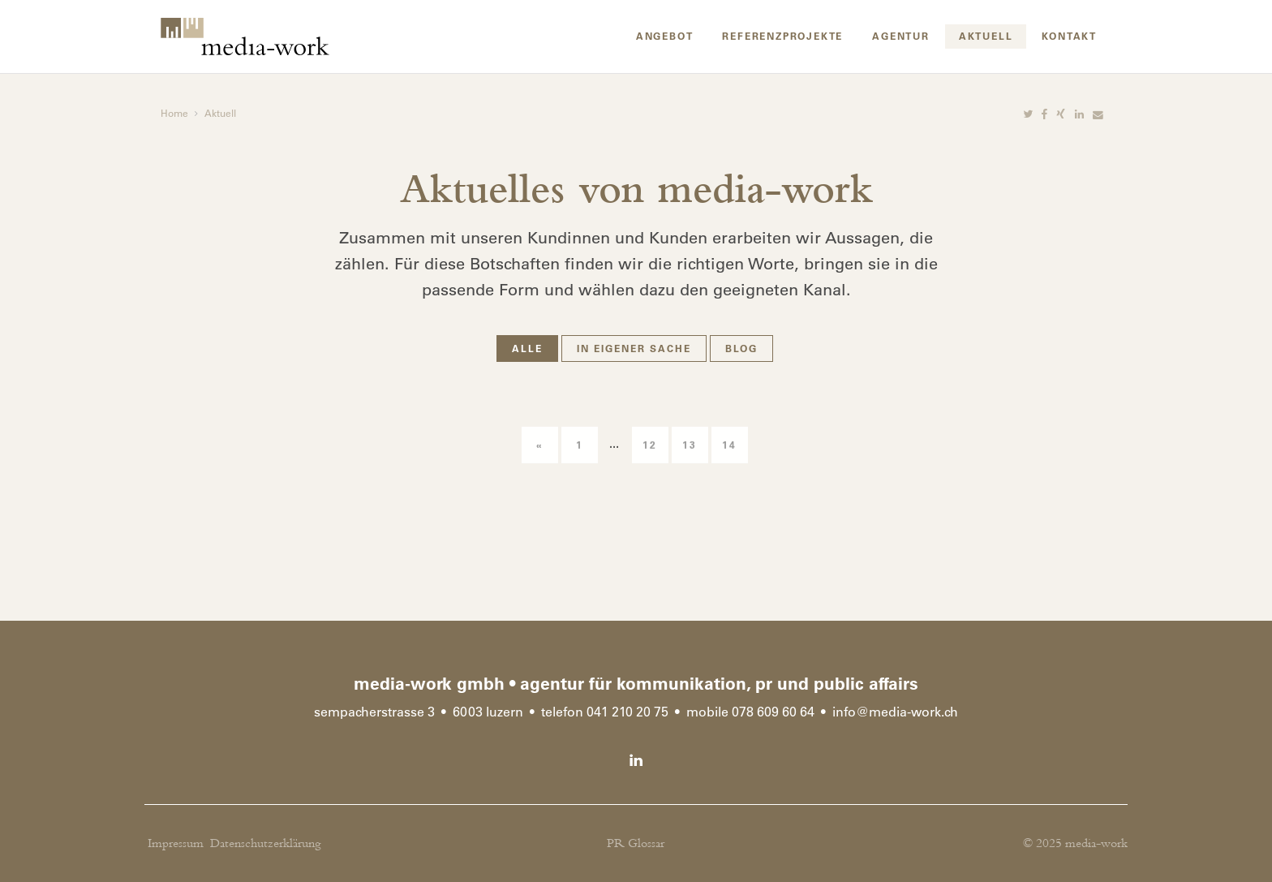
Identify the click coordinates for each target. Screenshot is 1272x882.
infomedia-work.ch (895, 711)
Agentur (901, 35)
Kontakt (1069, 35)
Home (174, 112)
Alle (527, 348)
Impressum (176, 843)
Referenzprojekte (782, 35)
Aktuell (986, 35)
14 (729, 464)
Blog (741, 348)
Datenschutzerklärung (265, 843)
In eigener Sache (634, 348)
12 (649, 464)
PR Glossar (635, 843)
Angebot (665, 35)
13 (689, 464)
